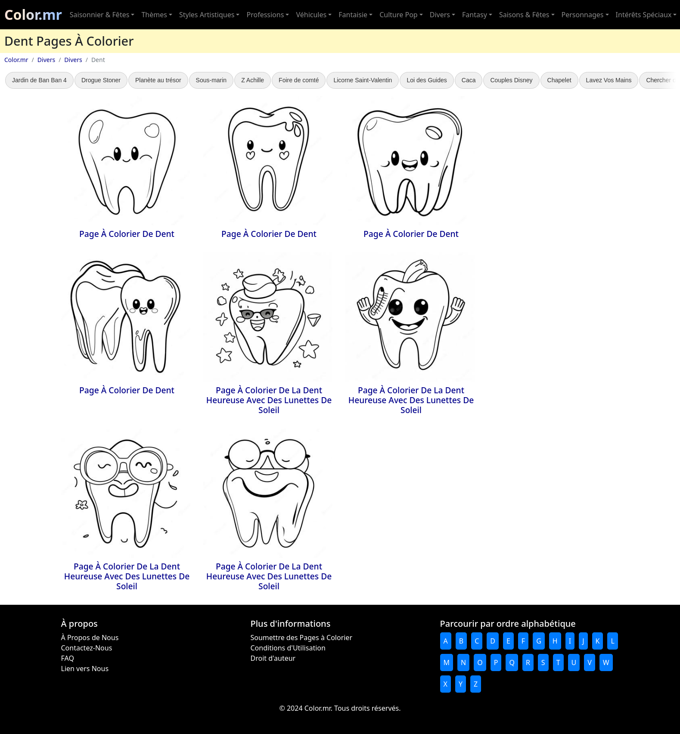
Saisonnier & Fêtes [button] (100, 14)
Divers (46, 60)
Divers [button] (440, 14)
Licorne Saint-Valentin (362, 80)
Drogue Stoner (101, 80)
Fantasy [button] (474, 14)
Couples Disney (511, 80)
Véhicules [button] (311, 14)
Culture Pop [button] (398, 14)
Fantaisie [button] (352, 14)
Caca (469, 80)
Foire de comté (299, 80)
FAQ (67, 658)
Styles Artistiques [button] (206, 14)
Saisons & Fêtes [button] (524, 14)
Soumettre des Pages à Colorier (302, 637)
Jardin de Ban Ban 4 (39, 80)
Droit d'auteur (273, 658)
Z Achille (252, 80)
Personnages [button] (583, 14)
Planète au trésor (158, 80)
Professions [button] (265, 14)
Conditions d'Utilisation (288, 648)
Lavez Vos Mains (609, 80)
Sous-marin (211, 80)
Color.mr (33, 14)
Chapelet (559, 80)
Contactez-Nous (86, 648)
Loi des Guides (427, 80)
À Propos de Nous (90, 637)
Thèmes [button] (154, 14)
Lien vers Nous (85, 668)
